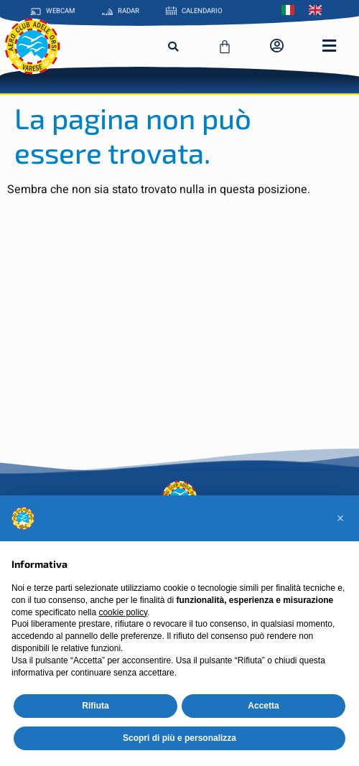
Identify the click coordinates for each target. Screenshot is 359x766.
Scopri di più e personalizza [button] (179, 738)
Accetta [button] (263, 706)
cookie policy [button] (122, 612)
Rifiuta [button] (95, 706)
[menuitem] (291, 8)
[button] (173, 46)
